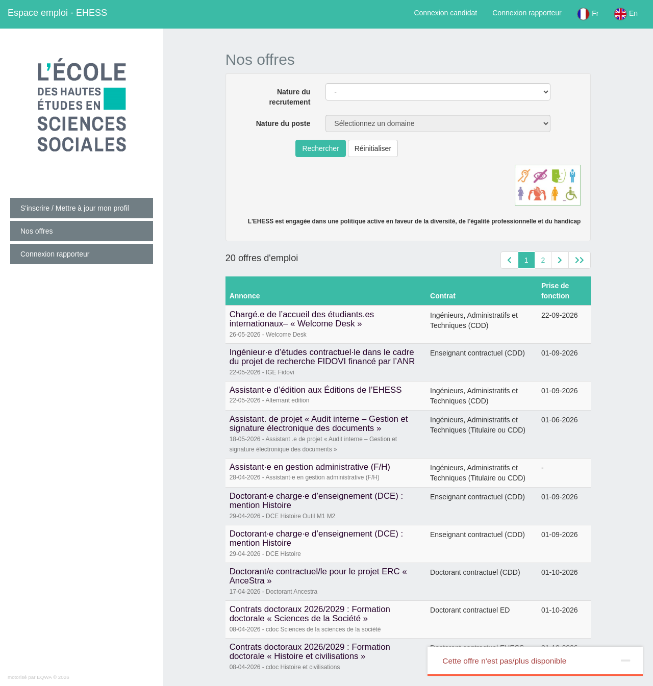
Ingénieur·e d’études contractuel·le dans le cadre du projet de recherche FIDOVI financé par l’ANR (322, 356)
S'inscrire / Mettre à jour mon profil (74, 208)
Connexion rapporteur (526, 13)
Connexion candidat (445, 13)
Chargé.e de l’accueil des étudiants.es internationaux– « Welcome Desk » (302, 319)
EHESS (57, 13)
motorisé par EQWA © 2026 (38, 677)
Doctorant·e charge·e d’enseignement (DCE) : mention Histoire (316, 500)
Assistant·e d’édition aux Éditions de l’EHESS (316, 390)
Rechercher (320, 148)
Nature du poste (283, 123)
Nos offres (36, 231)
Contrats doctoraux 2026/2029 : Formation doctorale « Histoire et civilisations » (310, 651)
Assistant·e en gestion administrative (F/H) (310, 467)
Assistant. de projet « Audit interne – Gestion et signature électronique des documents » (319, 423)
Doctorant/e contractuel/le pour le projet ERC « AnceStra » (318, 576)
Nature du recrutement (289, 97)
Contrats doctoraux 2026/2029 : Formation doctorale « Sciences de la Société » (310, 613)
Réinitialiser (373, 148)
